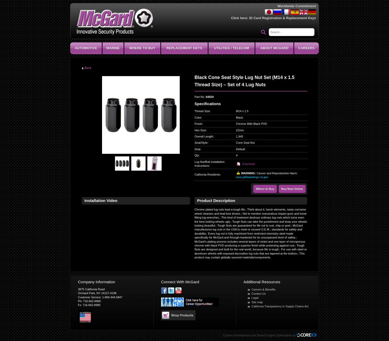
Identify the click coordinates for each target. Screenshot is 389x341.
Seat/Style (200, 142)
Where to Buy (265, 188)
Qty (196, 155)
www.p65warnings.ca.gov (252, 177)
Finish (198, 123)
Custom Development (236, 335)
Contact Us (258, 293)
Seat (197, 149)
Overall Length (203, 136)
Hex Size (200, 130)
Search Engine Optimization (274, 335)
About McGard (274, 48)
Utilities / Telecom (231, 48)
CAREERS (306, 48)
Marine (113, 48)
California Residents (207, 174)
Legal (254, 297)
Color (197, 117)
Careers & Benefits (263, 289)
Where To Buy (142, 48)
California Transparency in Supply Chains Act (279, 306)
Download (248, 163)
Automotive (86, 48)
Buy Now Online (292, 188)
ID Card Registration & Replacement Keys (282, 18)
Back (87, 67)
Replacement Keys (184, 48)
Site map (257, 302)
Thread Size (202, 111)
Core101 (308, 335)
